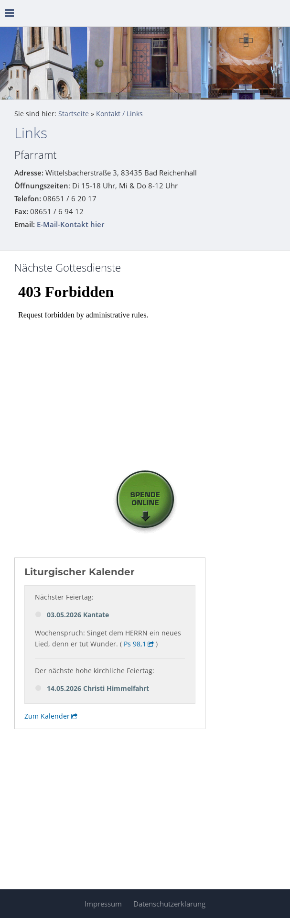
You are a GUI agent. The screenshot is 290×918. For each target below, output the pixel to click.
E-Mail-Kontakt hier (70, 224)
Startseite (73, 113)
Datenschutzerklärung (169, 903)
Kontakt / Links (119, 113)
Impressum (103, 903)
